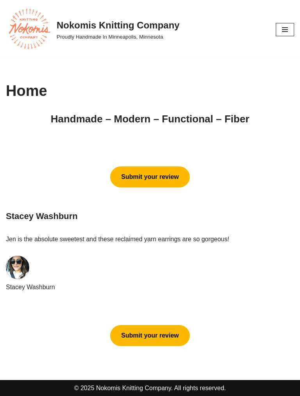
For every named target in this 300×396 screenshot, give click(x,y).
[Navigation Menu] (285, 29)
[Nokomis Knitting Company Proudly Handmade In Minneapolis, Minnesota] (93, 29)
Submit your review (150, 176)
